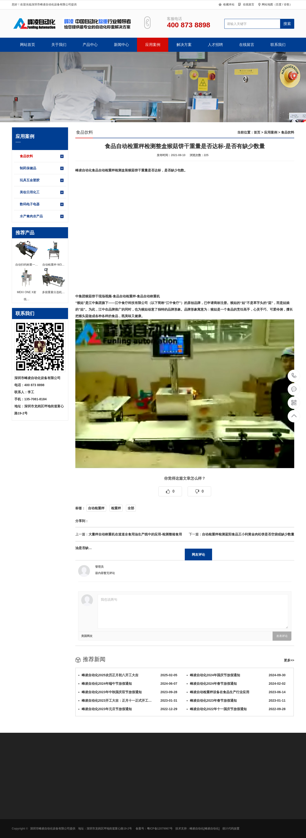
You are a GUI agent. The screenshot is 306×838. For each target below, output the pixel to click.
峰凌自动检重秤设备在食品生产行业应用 (236, 692)
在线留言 (248, 4)
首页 (257, 132)
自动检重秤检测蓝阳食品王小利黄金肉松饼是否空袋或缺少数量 (248, 534)
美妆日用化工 (42, 192)
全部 (131, 508)
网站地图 (267, 4)
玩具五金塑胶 (42, 180)
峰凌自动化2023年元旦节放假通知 (127, 709)
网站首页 (27, 45)
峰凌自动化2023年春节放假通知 (236, 700)
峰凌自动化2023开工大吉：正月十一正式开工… (127, 700)
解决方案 (184, 45)
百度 (279, 4)
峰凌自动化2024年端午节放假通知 (127, 683)
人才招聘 (215, 45)
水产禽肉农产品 (42, 216)
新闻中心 (121, 45)
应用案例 (152, 45)
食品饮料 (42, 156)
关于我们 (58, 45)
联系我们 (278, 45)
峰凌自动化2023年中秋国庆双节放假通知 (127, 692)
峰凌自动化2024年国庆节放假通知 (236, 675)
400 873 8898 (294, 376)
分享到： (82, 521)
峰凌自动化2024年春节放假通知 (236, 683)
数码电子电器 (42, 204)
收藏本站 (228, 4)
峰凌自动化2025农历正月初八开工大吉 (127, 675)
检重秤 (131, 296)
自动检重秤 (106, 170)
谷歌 (287, 4)
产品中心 (90, 45)
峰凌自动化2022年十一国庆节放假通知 (236, 709)
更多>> (289, 660)
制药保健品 (42, 168)
